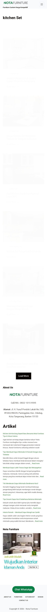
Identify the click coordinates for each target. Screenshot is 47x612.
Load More (23, 376)
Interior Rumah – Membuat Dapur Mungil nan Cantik (21, 512)
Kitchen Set (30, 597)
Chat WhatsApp (23, 589)
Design (40, 597)
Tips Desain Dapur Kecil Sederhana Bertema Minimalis (22, 499)
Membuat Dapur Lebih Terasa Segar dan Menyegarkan (22, 468)
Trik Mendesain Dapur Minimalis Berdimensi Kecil (20, 483)
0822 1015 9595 (28, 403)
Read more (36, 463)
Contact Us (23, 600)
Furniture (18, 597)
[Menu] (41, 4)
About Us (7, 597)
